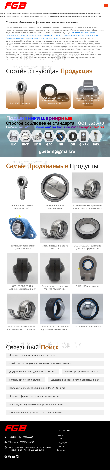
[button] (100, 93)
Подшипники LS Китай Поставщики (34, 35)
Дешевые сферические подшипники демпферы (34, 396)
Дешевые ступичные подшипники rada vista (32, 355)
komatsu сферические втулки (24, 379)
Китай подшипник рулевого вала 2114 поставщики (35, 412)
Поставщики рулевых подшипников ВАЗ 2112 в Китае (37, 387)
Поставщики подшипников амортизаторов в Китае (36, 404)
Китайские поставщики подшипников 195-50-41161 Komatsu (40, 363)
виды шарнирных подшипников (82, 371)
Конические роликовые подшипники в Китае (37, 38)
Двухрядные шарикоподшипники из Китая (31, 371)
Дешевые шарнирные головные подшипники (75, 379)
